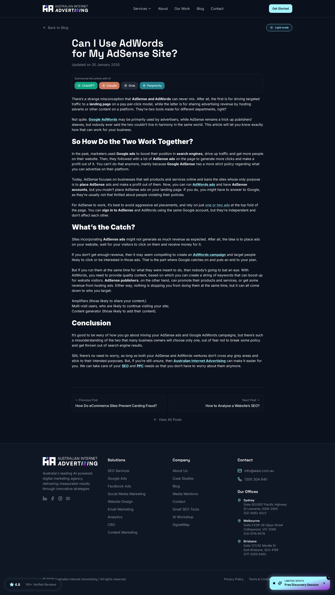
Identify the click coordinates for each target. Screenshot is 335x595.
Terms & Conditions (262, 579)
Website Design (120, 501)
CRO (111, 524)
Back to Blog (55, 27)
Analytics (115, 517)
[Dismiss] (329, 577)
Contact (217, 8)
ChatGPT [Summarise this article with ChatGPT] (86, 85)
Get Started (280, 8)
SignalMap (181, 524)
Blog (200, 8)
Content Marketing (122, 532)
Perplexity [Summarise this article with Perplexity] (152, 85)
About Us (180, 471)
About (163, 8)
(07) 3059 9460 (255, 554)
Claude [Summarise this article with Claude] (109, 85)
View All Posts (168, 419)
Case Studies (183, 478)
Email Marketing (121, 509)
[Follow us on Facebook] (52, 498)
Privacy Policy (234, 579)
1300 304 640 (255, 479)
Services (142, 8)
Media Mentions (185, 494)
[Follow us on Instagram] (60, 498)
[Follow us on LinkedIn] (45, 498)
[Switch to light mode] (279, 27)
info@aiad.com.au (259, 471)
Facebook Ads (119, 486)
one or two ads (217, 205)
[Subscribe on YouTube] (68, 498)
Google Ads (117, 478)
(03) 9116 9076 (254, 533)
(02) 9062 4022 (255, 513)
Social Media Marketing (126, 494)
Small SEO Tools (186, 509)
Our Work (182, 8)
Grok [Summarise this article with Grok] (129, 85)
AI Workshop (183, 517)
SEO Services (118, 471)
